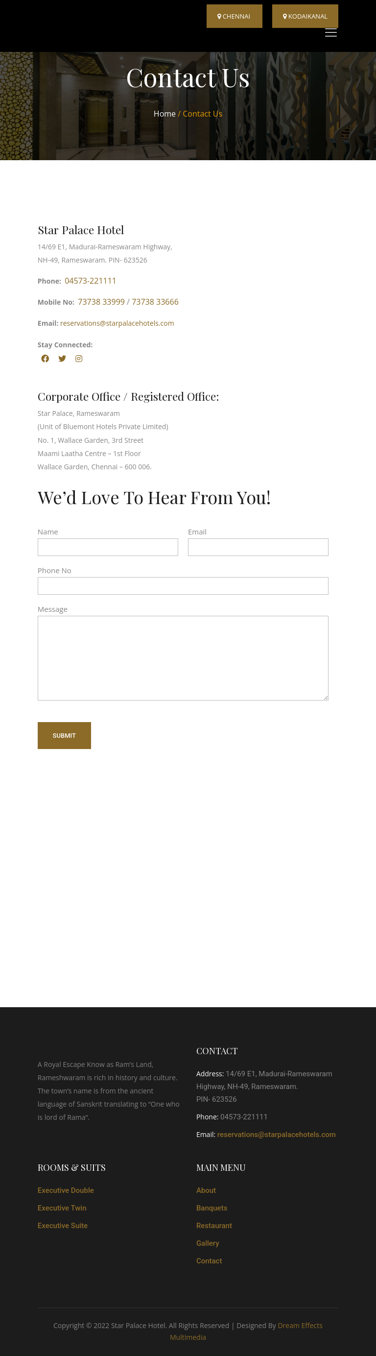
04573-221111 (91, 280)
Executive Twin (62, 1208)
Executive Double (66, 1190)
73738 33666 (155, 301)
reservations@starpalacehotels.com (117, 323)
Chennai (234, 16)
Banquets (212, 1208)
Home (166, 113)
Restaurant (214, 1225)
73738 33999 (101, 301)
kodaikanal (305, 16)
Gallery (207, 1243)
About (206, 1190)
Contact (209, 1261)
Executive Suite (63, 1225)
